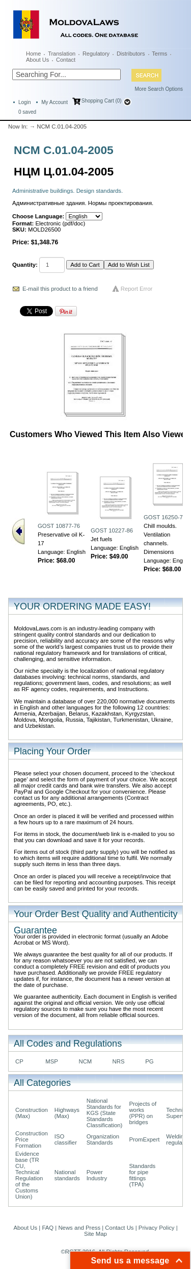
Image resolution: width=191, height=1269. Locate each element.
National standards (67, 1175)
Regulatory (96, 53)
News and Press (79, 1228)
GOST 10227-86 (112, 530)
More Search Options (159, 89)
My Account (54, 102)
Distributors (131, 53)
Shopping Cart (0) (101, 101)
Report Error (137, 289)
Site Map (95, 1234)
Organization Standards (103, 1139)
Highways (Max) (66, 1113)
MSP (51, 1061)
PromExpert (144, 1139)
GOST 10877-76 (59, 526)
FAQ (47, 1228)
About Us (37, 60)
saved (27, 112)
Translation (61, 53)
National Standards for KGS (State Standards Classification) (105, 1113)
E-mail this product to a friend (60, 289)
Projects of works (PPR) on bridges (142, 1113)
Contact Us (119, 1228)
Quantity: (25, 265)
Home (33, 53)
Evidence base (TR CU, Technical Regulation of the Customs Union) (29, 1175)
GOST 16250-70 (165, 517)
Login (24, 102)
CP (19, 1061)
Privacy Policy (157, 1228)
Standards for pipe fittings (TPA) (142, 1175)
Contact (65, 60)
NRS (119, 1061)
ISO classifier (65, 1139)
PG (149, 1061)
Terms (159, 53)
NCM (85, 1061)
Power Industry (97, 1175)
